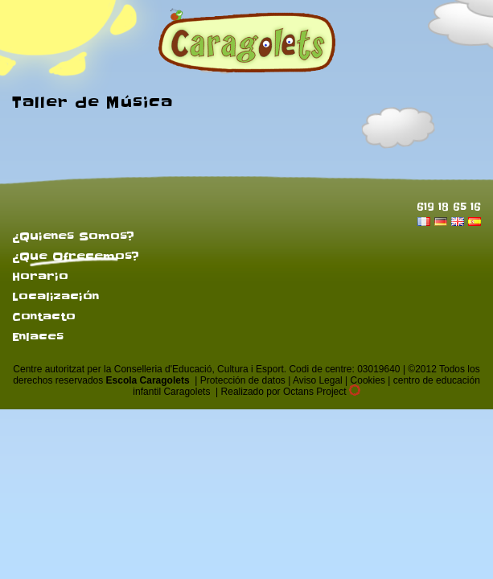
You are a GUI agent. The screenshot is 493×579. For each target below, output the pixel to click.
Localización (55, 297)
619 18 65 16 (449, 206)
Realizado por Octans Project (290, 391)
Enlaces (38, 337)
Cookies (368, 380)
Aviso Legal (318, 380)
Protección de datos (243, 380)
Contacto (44, 317)
